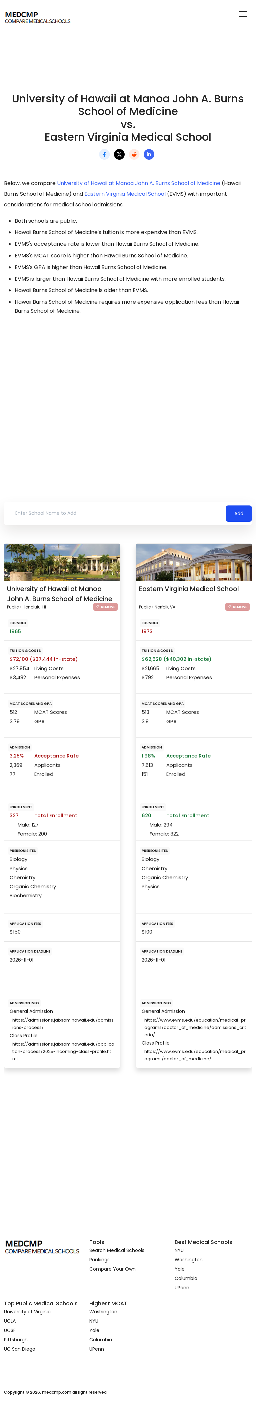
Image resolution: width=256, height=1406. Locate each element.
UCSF (10, 1330)
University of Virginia (27, 1311)
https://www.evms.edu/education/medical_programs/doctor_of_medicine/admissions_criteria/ (195, 1027)
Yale (180, 1269)
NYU (179, 1250)
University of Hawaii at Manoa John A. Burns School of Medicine (138, 183)
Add (238, 513)
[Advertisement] (128, 379)
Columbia (186, 1278)
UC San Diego (19, 1349)
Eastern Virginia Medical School (125, 194)
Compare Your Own (112, 1269)
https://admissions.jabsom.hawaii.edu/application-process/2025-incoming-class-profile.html (63, 1051)
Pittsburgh (16, 1339)
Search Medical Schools (116, 1250)
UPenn (182, 1287)
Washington (189, 1259)
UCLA (10, 1321)
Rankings (99, 1259)
